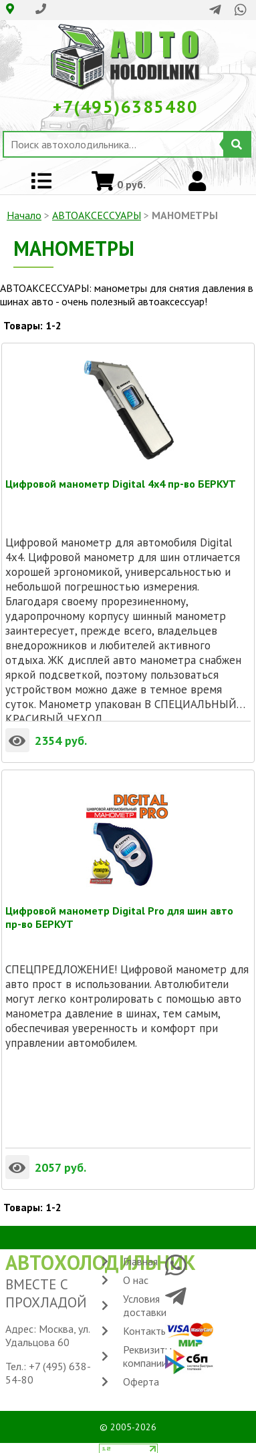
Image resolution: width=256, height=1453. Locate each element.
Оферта (141, 1381)
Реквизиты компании (147, 1356)
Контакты (145, 1330)
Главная (140, 1261)
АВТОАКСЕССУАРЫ (96, 215)
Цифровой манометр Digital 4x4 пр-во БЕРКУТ (120, 483)
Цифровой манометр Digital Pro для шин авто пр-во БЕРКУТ (119, 910)
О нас (135, 1280)
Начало (24, 215)
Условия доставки (144, 1305)
